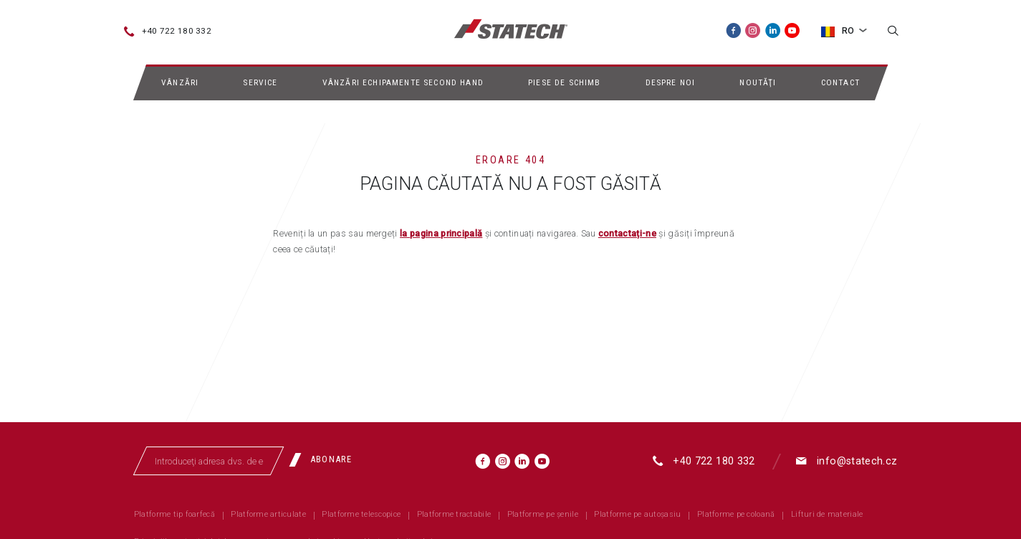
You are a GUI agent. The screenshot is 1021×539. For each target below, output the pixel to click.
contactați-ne (627, 233)
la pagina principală (441, 233)
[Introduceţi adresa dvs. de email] (208, 461)
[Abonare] (325, 459)
